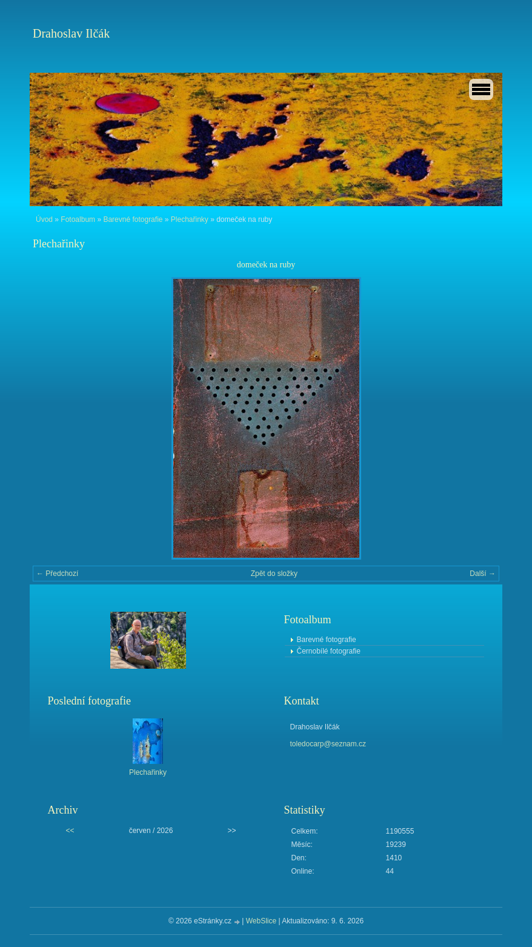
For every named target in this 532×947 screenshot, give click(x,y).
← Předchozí (57, 573)
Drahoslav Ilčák (71, 33)
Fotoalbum (78, 219)
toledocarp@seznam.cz (328, 744)
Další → (483, 573)
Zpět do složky (274, 573)
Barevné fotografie (132, 219)
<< (70, 830)
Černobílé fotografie (329, 651)
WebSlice (261, 921)
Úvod (44, 219)
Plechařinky (189, 219)
